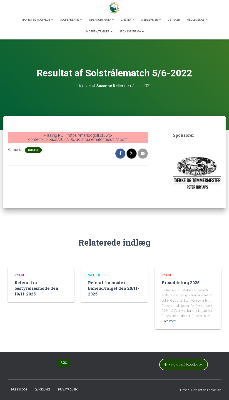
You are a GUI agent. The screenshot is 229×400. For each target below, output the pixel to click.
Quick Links (43, 389)
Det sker (174, 19)
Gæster (127, 19)
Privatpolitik (67, 389)
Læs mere (170, 321)
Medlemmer (151, 19)
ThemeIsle (214, 390)
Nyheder (33, 150)
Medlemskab (197, 19)
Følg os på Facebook (183, 364)
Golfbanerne (71, 19)
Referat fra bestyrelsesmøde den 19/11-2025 (36, 288)
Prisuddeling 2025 (180, 282)
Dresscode (19, 389)
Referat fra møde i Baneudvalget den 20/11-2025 (113, 288)
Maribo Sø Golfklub (37, 19)
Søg (64, 363)
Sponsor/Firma (131, 31)
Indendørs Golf (101, 19)
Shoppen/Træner (98, 31)
